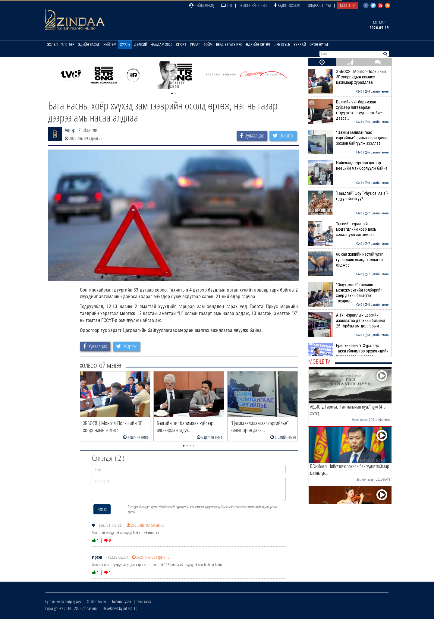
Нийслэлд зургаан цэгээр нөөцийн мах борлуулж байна (348, 165)
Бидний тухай (121, 601)
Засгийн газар (365, 479)
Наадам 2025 (161, 45)
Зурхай (300, 45)
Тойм (208, 45)
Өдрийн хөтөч (258, 45)
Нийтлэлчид (201, 5)
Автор (70, 130)
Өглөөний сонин (253, 5)
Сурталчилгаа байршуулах (63, 601)
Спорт (181, 45)
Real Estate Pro (229, 45)
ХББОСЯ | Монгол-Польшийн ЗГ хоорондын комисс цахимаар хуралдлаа (348, 77)
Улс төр (67, 45)
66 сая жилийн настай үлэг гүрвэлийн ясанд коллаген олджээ (348, 259)
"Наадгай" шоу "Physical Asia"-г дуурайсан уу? (348, 196)
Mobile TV (347, 5)
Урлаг (195, 45)
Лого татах (144, 601)
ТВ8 (226, 5)
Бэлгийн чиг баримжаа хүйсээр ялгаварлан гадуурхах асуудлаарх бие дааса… (348, 110)
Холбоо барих (97, 601)
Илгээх (102, 509)
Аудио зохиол (287, 5)
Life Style (282, 45)
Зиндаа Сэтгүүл (319, 5)
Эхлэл (52, 45)
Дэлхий (140, 45)
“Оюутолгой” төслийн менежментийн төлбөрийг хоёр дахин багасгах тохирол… (348, 293)
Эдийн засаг (89, 45)
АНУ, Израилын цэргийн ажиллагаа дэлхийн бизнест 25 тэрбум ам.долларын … (348, 320)
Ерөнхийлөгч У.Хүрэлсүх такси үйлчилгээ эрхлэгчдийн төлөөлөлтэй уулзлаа (348, 351)
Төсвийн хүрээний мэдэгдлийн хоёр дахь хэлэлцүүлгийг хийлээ (348, 229)
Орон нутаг (319, 45)
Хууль (125, 45)
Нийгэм (109, 45)
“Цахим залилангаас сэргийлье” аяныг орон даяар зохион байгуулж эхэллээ (348, 138)
